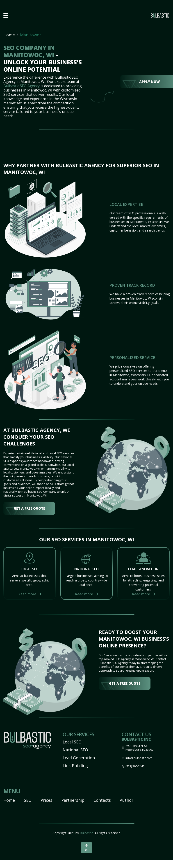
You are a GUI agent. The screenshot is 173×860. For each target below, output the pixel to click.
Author (126, 800)
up (86, 847)
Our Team (104, 9)
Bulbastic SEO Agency (21, 85)
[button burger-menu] (5, 15)
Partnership (92, 9)
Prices (79, 9)
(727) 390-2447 (134, 766)
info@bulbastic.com (138, 758)
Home (9, 34)
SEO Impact (67, 9)
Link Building (75, 765)
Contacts (102, 800)
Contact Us (117, 9)
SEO (28, 800)
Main (53, 9)
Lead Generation (79, 757)
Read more (27, 594)
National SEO (75, 749)
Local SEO (72, 742)
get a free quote (29, 508)
